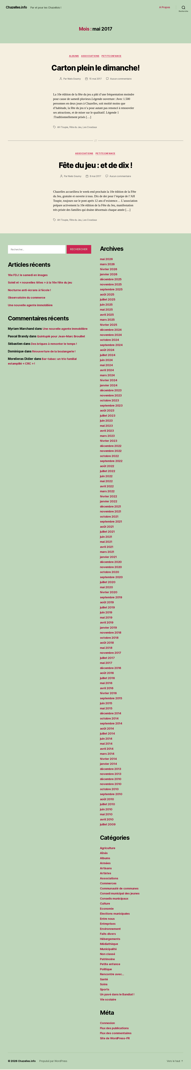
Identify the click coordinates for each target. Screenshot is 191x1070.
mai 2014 (106, 744)
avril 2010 (107, 820)
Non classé (108, 954)
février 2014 (109, 759)
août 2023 (107, 411)
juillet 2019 (108, 608)
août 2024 (107, 350)
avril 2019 (107, 623)
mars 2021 (107, 552)
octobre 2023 (110, 401)
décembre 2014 (111, 714)
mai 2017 (106, 663)
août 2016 (107, 673)
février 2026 (109, 270)
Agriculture (108, 848)
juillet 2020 (108, 583)
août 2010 (107, 800)
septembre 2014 (112, 724)
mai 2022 (107, 482)
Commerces (109, 884)
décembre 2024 (111, 330)
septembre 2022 (112, 461)
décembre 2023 (111, 391)
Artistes (106, 874)
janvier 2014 (109, 764)
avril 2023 (107, 431)
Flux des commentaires (117, 1034)
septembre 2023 (112, 406)
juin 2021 (106, 537)
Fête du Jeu (76, 127)
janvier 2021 (109, 557)
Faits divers (108, 934)
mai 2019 (106, 618)
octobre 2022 (110, 456)
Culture (105, 904)
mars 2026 (108, 265)
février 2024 (109, 381)
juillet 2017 (108, 658)
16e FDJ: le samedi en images (29, 275)
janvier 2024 (109, 386)
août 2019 (107, 603)
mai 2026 (107, 260)
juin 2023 (107, 421)
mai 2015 (106, 709)
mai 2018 (106, 648)
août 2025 (107, 295)
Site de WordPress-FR (116, 1039)
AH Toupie (63, 127)
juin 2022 (107, 477)
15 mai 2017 (95, 79)
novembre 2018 (111, 633)
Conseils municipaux (115, 899)
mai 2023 (107, 426)
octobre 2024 (110, 340)
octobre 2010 (110, 789)
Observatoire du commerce (28, 298)
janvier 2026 (109, 275)
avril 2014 (107, 749)
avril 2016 (107, 689)
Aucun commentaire (121, 79)
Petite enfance (113, 56)
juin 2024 (107, 361)
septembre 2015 (112, 699)
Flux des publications (115, 1029)
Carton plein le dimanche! (95, 67)
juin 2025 (107, 305)
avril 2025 (107, 315)
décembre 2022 (111, 446)
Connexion (108, 1024)
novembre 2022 (111, 451)
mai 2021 (106, 542)
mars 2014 (108, 754)
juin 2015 (106, 704)
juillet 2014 (108, 734)
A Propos (164, 7)
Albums (73, 56)
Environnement (111, 929)
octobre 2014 (110, 719)
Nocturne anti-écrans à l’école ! (30, 290)
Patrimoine (108, 959)
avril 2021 (107, 547)
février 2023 (109, 441)
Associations (90, 56)
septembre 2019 (112, 598)
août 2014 (107, 729)
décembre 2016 (111, 668)
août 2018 (107, 643)
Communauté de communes (120, 889)
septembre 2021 (112, 522)
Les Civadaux (91, 127)
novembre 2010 (111, 784)
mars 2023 (108, 436)
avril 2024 (107, 371)
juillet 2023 (108, 416)
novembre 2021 (111, 512)
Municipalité (109, 949)
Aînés (104, 854)
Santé (104, 980)
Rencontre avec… (112, 975)
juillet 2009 (108, 825)
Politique (106, 970)
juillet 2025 (108, 300)
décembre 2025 (111, 280)
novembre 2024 (111, 335)
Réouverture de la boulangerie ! (55, 352)
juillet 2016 (108, 678)
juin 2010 (107, 810)
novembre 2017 (111, 653)
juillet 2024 (108, 355)
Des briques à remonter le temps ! (56, 344)
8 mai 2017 (95, 176)
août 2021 (107, 527)
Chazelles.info (17, 7)
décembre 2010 (111, 779)
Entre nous (107, 919)
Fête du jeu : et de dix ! (95, 165)
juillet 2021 (108, 532)
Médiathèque (110, 944)
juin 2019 (107, 613)
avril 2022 (107, 487)
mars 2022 (108, 492)
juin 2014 (107, 739)
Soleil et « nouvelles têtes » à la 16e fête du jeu (42, 283)
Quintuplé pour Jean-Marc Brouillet (62, 337)
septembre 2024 (112, 345)
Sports (105, 990)
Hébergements (111, 939)
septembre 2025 (112, 290)
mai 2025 (107, 310)
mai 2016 (106, 684)
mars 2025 (108, 320)
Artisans (106, 869)
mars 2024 (108, 376)
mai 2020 (107, 588)
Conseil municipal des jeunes (121, 894)
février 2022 (109, 497)
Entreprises (108, 924)
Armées (106, 864)
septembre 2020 (112, 577)
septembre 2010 (112, 795)
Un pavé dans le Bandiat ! (118, 995)
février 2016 (109, 694)
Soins (104, 985)
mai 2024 (107, 365)
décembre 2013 (111, 769)
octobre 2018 (110, 638)
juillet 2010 (108, 805)
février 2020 (109, 593)
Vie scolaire (108, 1000)
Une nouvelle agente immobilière (32, 306)
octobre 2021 (109, 517)
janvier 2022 (109, 502)
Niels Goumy (73, 79)
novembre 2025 (111, 285)
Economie (107, 909)
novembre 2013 (111, 774)
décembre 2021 (111, 507)
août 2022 (107, 466)
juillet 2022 (108, 472)
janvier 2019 (109, 628)
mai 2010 (106, 815)
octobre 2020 (110, 572)
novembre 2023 (111, 396)
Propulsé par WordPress (53, 1061)
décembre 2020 (111, 562)
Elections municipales (116, 914)
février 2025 (109, 325)
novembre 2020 (111, 567)
